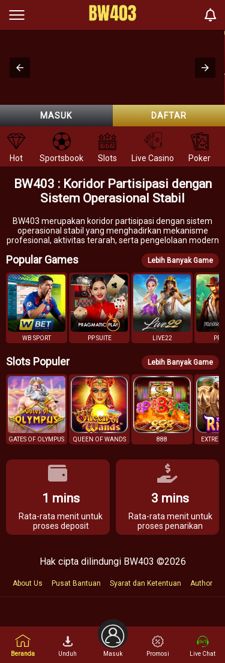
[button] (20, 67)
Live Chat (202, 646)
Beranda (23, 645)
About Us (28, 583)
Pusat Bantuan (76, 583)
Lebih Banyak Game (180, 260)
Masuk (56, 115)
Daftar (169, 115)
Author (201, 583)
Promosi (157, 646)
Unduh (67, 646)
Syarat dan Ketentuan (145, 583)
